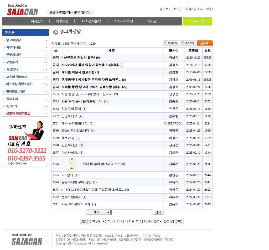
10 (149, 221)
